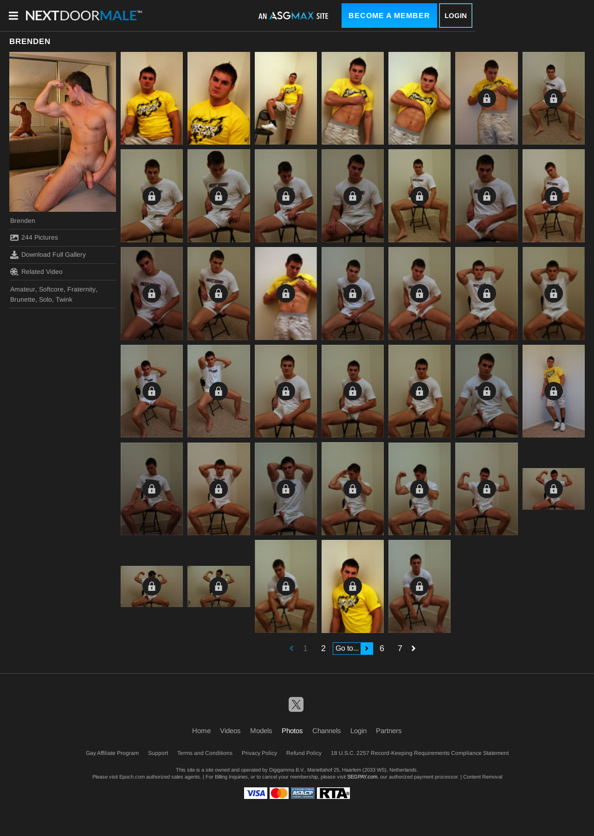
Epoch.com (132, 776)
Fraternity (81, 289)
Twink (64, 299)
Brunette (22, 299)
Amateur (22, 289)
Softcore (51, 289)
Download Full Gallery (48, 255)
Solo (45, 299)
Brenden (22, 220)
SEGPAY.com (362, 776)
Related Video (36, 271)
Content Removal (482, 776)
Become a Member (389, 15)
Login (456, 15)
